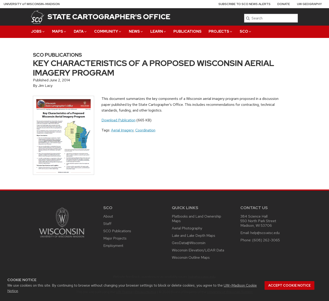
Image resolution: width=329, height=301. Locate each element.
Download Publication (118, 120)
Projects (221, 31)
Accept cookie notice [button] (289, 285)
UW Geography (309, 4)
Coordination (145, 130)
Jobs (38, 31)
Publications (187, 31)
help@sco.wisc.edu (265, 232)
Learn (158, 31)
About (108, 216)
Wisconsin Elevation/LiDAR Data (198, 250)
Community (108, 31)
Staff (107, 223)
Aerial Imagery (122, 130)
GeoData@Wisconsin (188, 242)
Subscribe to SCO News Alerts (244, 4)
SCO (246, 31)
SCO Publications (117, 231)
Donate (283, 4)
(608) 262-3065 (266, 240)
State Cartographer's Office (109, 16)
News (136, 31)
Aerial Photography (187, 228)
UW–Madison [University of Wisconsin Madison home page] (32, 4)
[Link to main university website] (62, 238)
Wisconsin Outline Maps (191, 257)
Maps (59, 31)
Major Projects (115, 238)
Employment (113, 245)
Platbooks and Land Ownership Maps (196, 218)
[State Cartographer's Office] (37, 17)
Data (80, 31)
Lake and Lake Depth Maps (193, 235)
